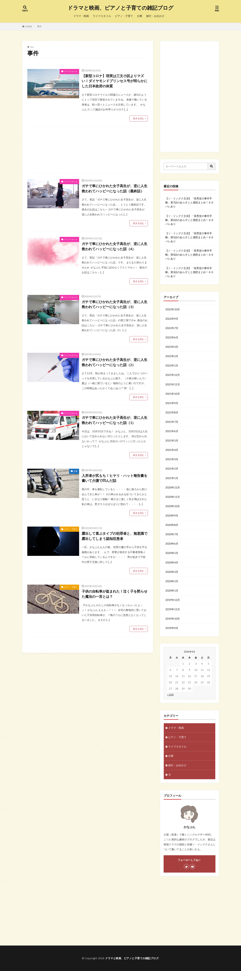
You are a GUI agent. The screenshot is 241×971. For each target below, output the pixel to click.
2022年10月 (172, 309)
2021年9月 (171, 403)
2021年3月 (171, 459)
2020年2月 (171, 581)
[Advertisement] (87, 150)
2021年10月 (172, 393)
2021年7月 (171, 421)
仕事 (139, 16)
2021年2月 (171, 468)
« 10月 (170, 694)
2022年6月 (171, 337)
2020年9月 (171, 515)
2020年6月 (171, 543)
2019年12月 (172, 599)
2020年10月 (172, 506)
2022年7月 (171, 328)
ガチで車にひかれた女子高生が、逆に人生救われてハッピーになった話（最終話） (114, 188)
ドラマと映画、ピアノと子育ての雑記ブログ (120, 7)
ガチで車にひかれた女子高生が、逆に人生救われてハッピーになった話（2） (114, 362)
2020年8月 (171, 524)
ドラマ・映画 (81, 16)
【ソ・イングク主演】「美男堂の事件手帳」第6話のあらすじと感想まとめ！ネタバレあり (189, 219)
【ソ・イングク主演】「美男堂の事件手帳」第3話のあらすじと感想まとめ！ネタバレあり (189, 272)
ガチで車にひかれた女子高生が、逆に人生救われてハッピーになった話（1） (114, 420)
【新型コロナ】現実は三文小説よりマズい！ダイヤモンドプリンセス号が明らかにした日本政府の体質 (114, 81)
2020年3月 (171, 571)
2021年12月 (172, 374)
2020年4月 (171, 562)
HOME (28, 26)
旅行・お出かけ (155, 16)
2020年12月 (172, 487)
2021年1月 (171, 478)
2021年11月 (172, 384)
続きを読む (138, 118)
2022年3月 (171, 346)
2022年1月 (171, 365)
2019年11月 (172, 609)
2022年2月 (171, 356)
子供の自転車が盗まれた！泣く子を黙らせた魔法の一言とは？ (114, 593)
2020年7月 (171, 534)
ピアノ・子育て (124, 16)
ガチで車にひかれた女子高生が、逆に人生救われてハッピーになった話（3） (114, 304)
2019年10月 (172, 618)
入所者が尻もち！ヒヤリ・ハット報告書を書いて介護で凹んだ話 (114, 478)
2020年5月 (171, 552)
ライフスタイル (102, 16)
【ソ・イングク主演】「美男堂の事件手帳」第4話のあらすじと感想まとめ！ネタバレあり (189, 254)
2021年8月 (171, 412)
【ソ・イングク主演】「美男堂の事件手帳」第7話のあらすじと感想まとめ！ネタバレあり (189, 202)
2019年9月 (171, 627)
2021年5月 (171, 440)
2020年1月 (171, 590)
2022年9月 (171, 318)
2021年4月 (171, 449)
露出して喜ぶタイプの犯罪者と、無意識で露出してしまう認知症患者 (114, 536)
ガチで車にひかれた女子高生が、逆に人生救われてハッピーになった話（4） (114, 246)
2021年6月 (171, 431)
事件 (39, 26)
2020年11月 (172, 496)
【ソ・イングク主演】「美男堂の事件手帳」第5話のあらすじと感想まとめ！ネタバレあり (189, 237)
